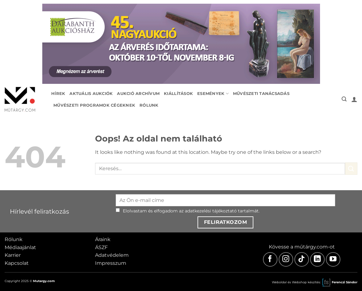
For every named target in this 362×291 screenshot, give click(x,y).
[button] (344, 99)
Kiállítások (178, 93)
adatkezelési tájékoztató (211, 211)
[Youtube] (333, 259)
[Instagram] (286, 259)
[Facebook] (270, 259)
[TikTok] (301, 259)
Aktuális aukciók (91, 93)
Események (213, 93)
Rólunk (149, 105)
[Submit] (351, 168)
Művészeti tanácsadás (261, 93)
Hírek (58, 93)
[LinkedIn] (317, 259)
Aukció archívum (138, 93)
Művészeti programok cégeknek (94, 105)
